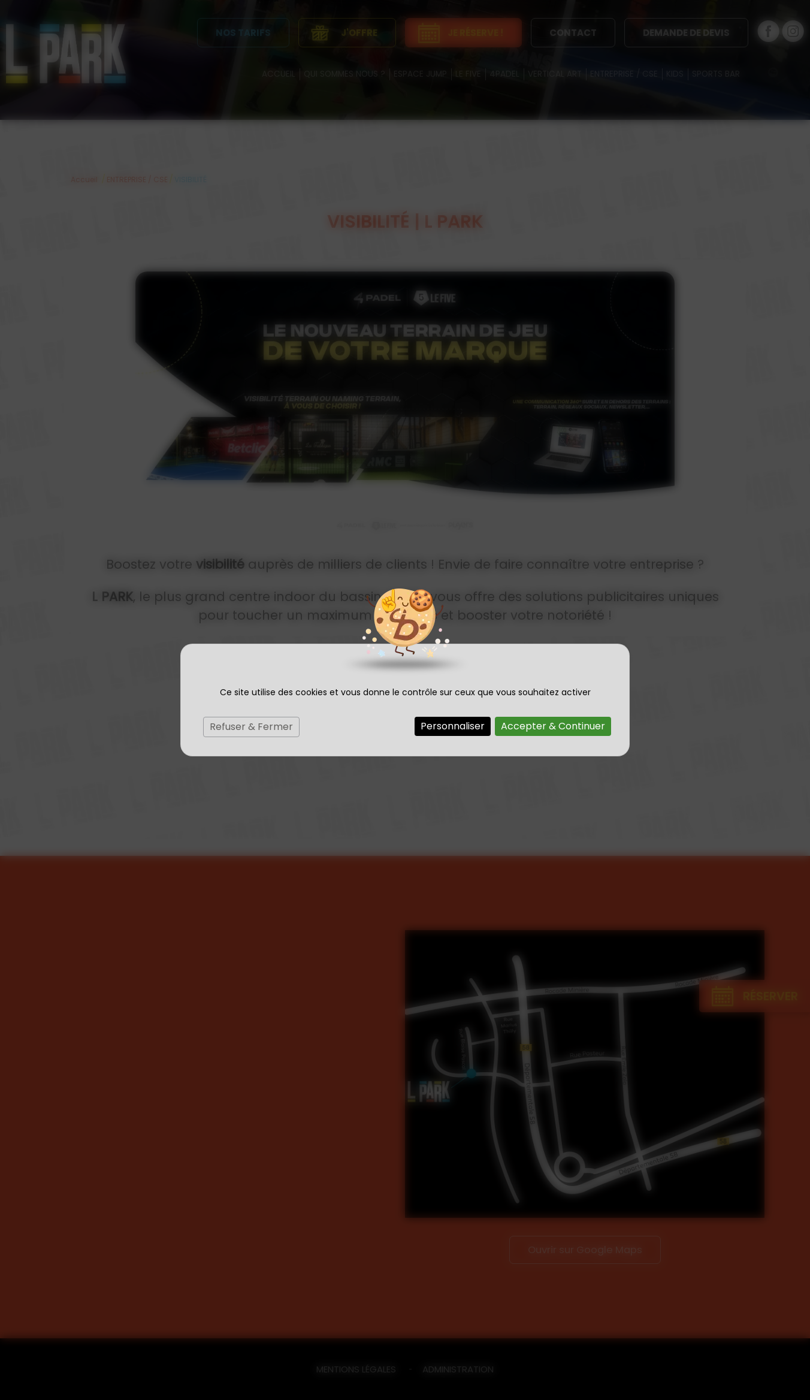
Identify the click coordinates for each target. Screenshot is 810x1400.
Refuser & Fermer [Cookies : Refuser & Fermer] (251, 727)
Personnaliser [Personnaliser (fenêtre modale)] (453, 726)
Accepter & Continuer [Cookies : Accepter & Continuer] (553, 726)
